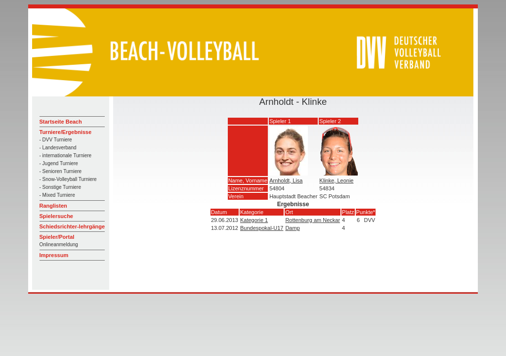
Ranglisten (53, 206)
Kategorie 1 (254, 220)
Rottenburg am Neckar (312, 220)
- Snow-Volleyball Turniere (68, 179)
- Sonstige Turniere (61, 187)
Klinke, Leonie (336, 180)
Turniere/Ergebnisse (66, 132)
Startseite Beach (61, 122)
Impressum (54, 255)
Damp (292, 228)
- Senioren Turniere (61, 171)
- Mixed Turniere (57, 195)
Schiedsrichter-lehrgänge (72, 226)
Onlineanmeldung (59, 244)
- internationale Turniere (66, 155)
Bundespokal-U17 (261, 228)
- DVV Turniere (56, 139)
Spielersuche (56, 216)
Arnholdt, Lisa (285, 180)
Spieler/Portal (57, 237)
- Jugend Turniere (59, 163)
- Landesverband (58, 147)
